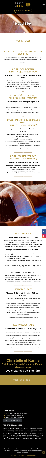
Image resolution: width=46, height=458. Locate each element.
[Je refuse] (43, 452)
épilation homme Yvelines (22, 437)
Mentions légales (31, 455)
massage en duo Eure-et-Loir (11, 431)
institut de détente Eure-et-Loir (12, 428)
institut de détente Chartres (33, 428)
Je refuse (21, 455)
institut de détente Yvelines (34, 430)
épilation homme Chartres (24, 435)
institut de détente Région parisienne (14, 430)
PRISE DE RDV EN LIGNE (12, 420)
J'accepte (13, 455)
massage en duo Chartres (28, 431)
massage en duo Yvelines (29, 433)
